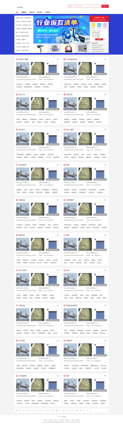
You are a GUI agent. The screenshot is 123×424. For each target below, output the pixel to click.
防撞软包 (24, 192)
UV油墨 (52, 330)
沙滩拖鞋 (25, 262)
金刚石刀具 (48, 119)
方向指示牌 (31, 192)
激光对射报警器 (45, 189)
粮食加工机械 (39, 192)
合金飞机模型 (95, 403)
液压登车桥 (42, 84)
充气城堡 (72, 400)
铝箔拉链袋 (45, 330)
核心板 (33, 400)
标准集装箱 (19, 227)
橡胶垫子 (47, 365)
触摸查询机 (40, 157)
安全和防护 (25, 25)
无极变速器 (26, 122)
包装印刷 (18, 36)
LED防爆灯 (66, 192)
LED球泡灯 (74, 189)
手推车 (49, 224)
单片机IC (89, 154)
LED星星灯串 (100, 192)
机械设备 (23, 12)
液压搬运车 (48, 227)
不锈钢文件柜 (78, 297)
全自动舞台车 (19, 224)
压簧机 (33, 122)
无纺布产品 (86, 260)
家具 (27, 32)
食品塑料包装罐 (41, 333)
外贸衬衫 (48, 260)
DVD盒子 (99, 262)
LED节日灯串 (91, 192)
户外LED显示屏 (82, 189)
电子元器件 (18, 25)
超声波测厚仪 (67, 122)
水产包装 (34, 333)
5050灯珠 (66, 157)
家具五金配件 (75, 295)
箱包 (17, 32)
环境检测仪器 (91, 122)
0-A (17, 410)
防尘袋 (74, 260)
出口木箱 (55, 333)
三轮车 (25, 227)
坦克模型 (103, 403)
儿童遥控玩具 (74, 403)
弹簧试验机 (96, 119)
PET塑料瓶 (26, 333)
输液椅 (92, 297)
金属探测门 (47, 192)
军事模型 (66, 403)
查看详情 (99, 39)
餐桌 (101, 295)
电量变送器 (88, 157)
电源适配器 (42, 154)
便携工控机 (56, 400)
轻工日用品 (22, 32)
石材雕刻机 (35, 84)
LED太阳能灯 (102, 189)
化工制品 (18, 39)
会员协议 (72, 420)
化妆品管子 (25, 330)
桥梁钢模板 (95, 330)
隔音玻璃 (82, 333)
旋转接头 (39, 122)
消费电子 (23, 39)
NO (57, 410)
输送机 (90, 84)
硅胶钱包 (93, 260)
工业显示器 (66, 368)
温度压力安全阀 (67, 84)
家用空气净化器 (84, 365)
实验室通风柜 (94, 295)
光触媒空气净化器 (94, 365)
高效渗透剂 (36, 368)
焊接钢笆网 (72, 330)
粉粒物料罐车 (42, 224)
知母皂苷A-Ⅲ (19, 84)
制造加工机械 (19, 17)
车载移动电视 (75, 227)
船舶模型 (81, 403)
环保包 (79, 260)
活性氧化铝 (32, 365)
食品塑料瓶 (28, 368)
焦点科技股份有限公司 (55, 422)
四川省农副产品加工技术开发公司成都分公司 (28, 79)
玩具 (24, 43)
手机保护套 (19, 400)
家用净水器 (66, 365)
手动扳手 (55, 119)
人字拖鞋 (19, 262)
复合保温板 (66, 333)
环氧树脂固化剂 (52, 368)
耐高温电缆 (19, 157)
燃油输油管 (66, 227)
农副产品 (18, 50)
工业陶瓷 (51, 295)
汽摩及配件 (24, 28)
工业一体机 (96, 368)
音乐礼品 (52, 403)
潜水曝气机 (104, 84)
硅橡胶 (18, 365)
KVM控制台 (39, 400)
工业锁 (18, 192)
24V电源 (35, 154)
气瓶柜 (65, 297)
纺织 (28, 46)
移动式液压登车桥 (28, 86)
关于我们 (45, 420)
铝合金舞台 (37, 297)
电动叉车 (35, 224)
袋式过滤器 (93, 86)
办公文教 (18, 46)
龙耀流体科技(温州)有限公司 (98, 49)
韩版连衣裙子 (25, 260)
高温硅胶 (53, 365)
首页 (17, 12)
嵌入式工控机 (48, 400)
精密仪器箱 (78, 262)
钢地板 (88, 333)
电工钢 (65, 330)
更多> (58, 59)
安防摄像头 (19, 189)
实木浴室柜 (88, 330)
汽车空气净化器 (95, 227)
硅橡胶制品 (39, 365)
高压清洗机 (83, 84)
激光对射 (37, 189)
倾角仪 (88, 227)
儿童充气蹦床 (94, 400)
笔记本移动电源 (44, 403)
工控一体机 (48, 157)
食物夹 (37, 295)
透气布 (65, 262)
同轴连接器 (73, 157)
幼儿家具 (98, 297)
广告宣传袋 (92, 262)
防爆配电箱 (28, 154)
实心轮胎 (82, 227)
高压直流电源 (56, 157)
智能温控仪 (89, 119)
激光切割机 (72, 86)
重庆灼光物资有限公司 (97, 47)
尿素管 (99, 224)
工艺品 (27, 43)
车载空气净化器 (67, 224)
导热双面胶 (44, 295)
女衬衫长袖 (32, 262)
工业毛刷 (46, 122)
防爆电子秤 (75, 122)
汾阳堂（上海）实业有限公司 (46, 79)
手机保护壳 (26, 400)
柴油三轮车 (27, 224)
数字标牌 (25, 297)
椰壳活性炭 (24, 365)
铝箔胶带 (19, 297)
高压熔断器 (102, 154)
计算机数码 (18, 43)
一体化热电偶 (96, 157)
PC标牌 (18, 260)
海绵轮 (81, 295)
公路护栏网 (94, 333)
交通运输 (18, 28)
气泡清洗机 (76, 84)
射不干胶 (19, 295)
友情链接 (77, 420)
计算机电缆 (33, 157)
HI (40, 410)
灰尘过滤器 (104, 368)
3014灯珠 (104, 157)
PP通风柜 (86, 297)
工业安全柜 (66, 295)
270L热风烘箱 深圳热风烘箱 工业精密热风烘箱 (52, 74)
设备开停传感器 (67, 154)
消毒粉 (80, 368)
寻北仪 (82, 154)
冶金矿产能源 (24, 50)
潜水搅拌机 (96, 84)
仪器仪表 (23, 21)
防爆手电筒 (66, 189)
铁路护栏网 (102, 333)
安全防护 (47, 12)
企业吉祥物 (55, 260)
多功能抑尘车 (40, 227)
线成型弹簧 (19, 122)
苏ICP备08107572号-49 (75, 422)
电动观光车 (55, 227)
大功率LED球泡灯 (92, 189)
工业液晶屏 (74, 368)
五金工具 (31, 12)
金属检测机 (74, 119)
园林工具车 (55, 224)
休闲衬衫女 (41, 260)
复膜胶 (49, 333)
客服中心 (56, 420)
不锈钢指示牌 (54, 189)
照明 (30, 25)
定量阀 (65, 86)
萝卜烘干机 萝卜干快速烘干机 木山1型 (37, 74)
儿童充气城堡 (86, 400)
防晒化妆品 (45, 297)
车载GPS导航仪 (20, 154)
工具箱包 (72, 262)
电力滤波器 (81, 157)
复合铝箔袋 (19, 333)
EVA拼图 (88, 403)
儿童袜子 (46, 262)
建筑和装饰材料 (25, 36)
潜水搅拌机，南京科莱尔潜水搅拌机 (22, 74)
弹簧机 (18, 119)
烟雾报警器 (54, 192)
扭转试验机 (82, 122)
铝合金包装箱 (67, 260)
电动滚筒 (86, 86)
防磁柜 (104, 297)
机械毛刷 (41, 119)
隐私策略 (67, 420)
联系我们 (51, 420)
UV (77, 410)
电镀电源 (26, 157)
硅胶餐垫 (25, 295)
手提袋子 (100, 260)
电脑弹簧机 (24, 119)
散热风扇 (79, 86)
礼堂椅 (71, 297)
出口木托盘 (32, 227)
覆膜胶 (32, 330)
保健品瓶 (38, 330)
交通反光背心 (53, 262)
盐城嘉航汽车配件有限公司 (97, 45)
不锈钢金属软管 (33, 119)
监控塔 (25, 189)
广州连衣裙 (33, 260)
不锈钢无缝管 (80, 330)
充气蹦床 (78, 400)
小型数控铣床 (37, 86)
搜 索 (105, 6)
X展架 (31, 297)
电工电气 (39, 12)
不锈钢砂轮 (53, 122)
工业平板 (27, 403)
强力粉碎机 (19, 86)
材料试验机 (81, 119)
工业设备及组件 (27, 17)
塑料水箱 (32, 295)
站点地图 (61, 420)
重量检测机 (66, 119)
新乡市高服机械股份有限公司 (98, 51)
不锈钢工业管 (104, 330)
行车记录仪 (76, 224)
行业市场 (20, 7)
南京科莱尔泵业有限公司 (23, 77)
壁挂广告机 (103, 365)
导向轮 (85, 262)
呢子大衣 (39, 262)
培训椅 (87, 295)
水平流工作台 (19, 403)
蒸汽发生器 (100, 86)
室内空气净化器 (75, 365)
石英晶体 (95, 154)
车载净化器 (83, 224)
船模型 (65, 400)
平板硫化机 (50, 84)
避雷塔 (31, 189)
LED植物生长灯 (82, 192)
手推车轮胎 (104, 227)
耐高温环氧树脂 (20, 368)
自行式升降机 (46, 86)
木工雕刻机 (27, 84)
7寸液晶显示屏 (88, 368)
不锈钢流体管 (75, 333)
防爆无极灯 (74, 192)
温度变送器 (76, 154)
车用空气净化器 (92, 224)
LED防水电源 (50, 154)
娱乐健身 (23, 46)
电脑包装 (19, 330)
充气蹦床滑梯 (103, 400)
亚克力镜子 (43, 368)
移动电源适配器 (35, 403)
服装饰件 (30, 28)
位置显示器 (98, 122)
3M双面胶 (52, 297)
